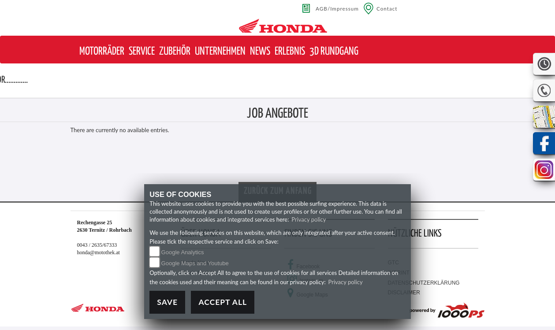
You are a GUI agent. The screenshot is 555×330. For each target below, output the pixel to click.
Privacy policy (308, 219)
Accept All (222, 302)
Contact (387, 8)
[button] (102, 51)
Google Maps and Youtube (195, 263)
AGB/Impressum (337, 8)
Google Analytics (182, 252)
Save (167, 302)
